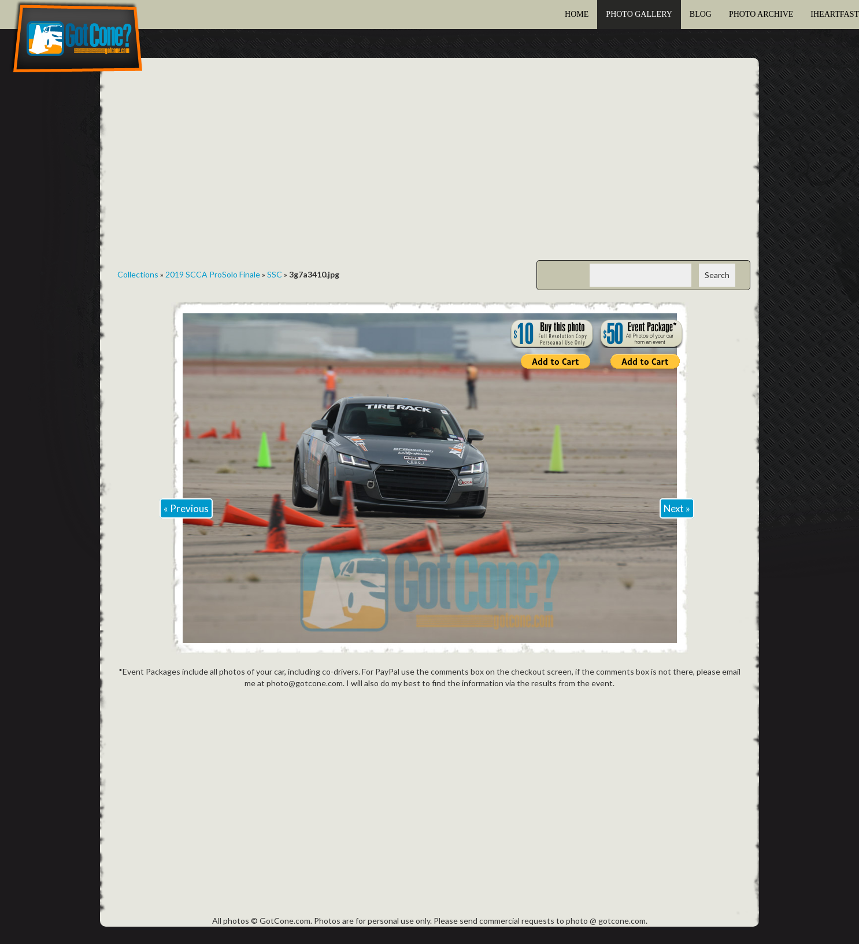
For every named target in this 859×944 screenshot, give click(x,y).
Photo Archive (761, 14)
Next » (677, 508)
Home (576, 14)
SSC (274, 274)
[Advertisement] (429, 168)
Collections (137, 274)
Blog (701, 14)
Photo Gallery (639, 14)
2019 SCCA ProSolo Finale (212, 274)
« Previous (186, 508)
